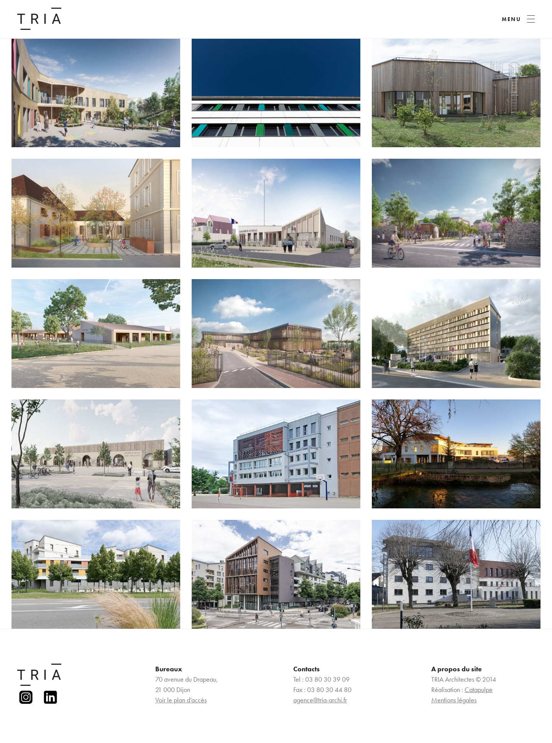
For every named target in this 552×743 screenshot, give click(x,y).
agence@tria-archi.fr (320, 699)
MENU (511, 19)
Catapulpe (479, 689)
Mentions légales (453, 699)
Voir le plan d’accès (181, 699)
